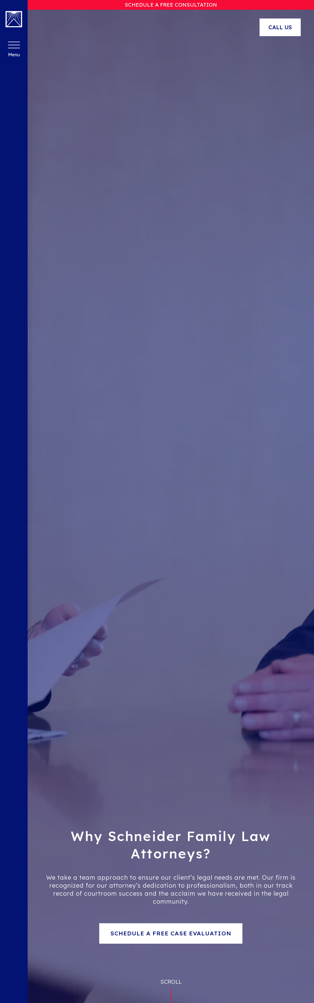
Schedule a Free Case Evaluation (170, 933)
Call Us (280, 27)
